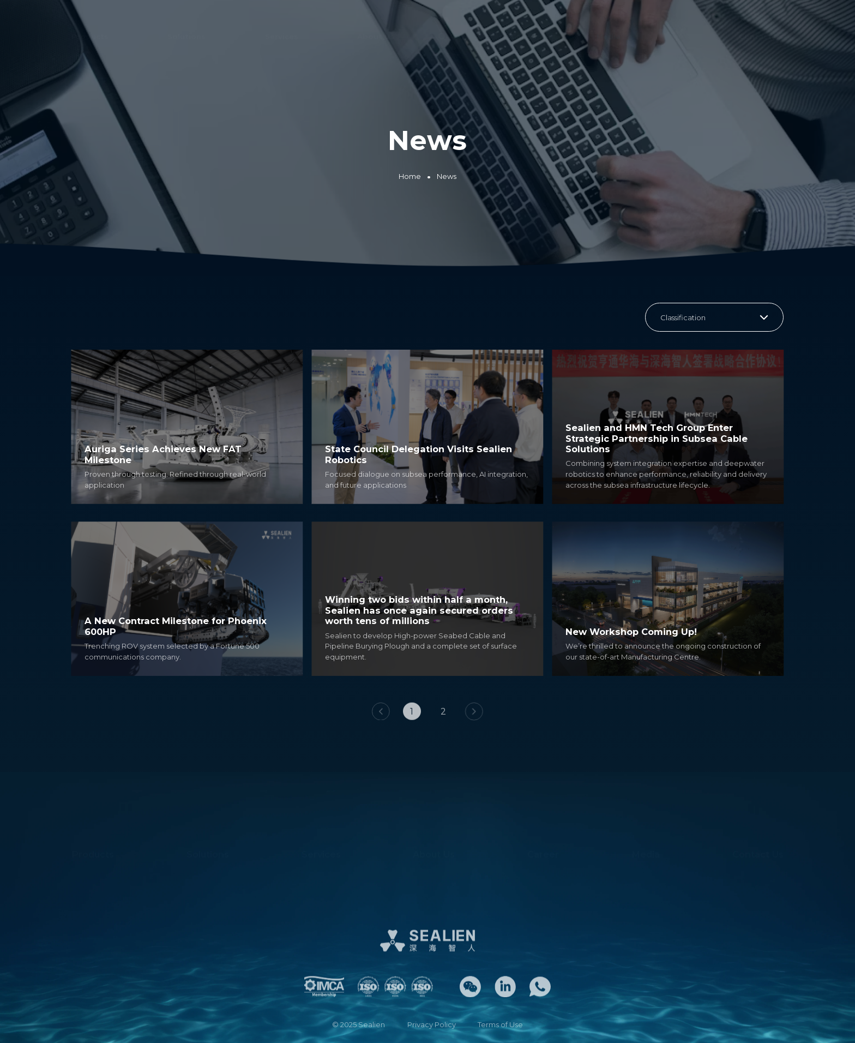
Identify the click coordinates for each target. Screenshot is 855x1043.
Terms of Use (500, 1024)
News (446, 176)
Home (410, 176)
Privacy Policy (431, 1024)
